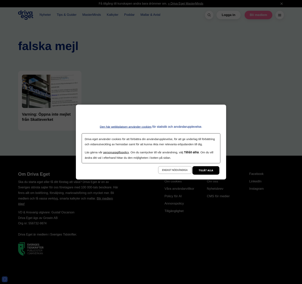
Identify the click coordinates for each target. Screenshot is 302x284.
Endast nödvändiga (175, 170)
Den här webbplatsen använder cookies (126, 126)
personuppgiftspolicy (116, 152)
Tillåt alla (206, 170)
